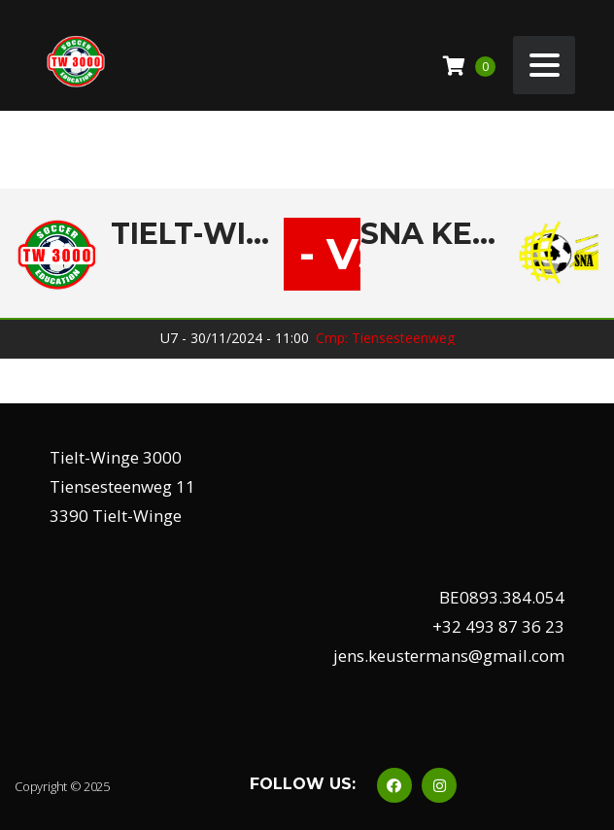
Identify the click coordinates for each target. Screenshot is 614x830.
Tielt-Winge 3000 (197, 234)
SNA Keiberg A (431, 234)
